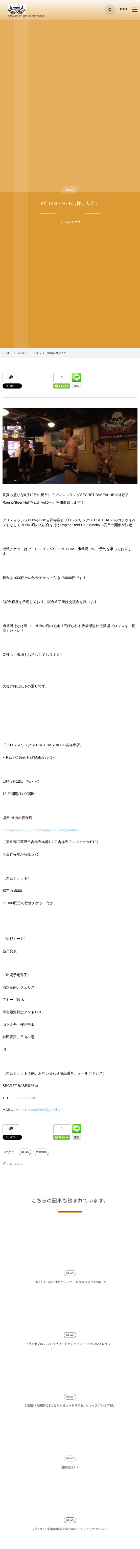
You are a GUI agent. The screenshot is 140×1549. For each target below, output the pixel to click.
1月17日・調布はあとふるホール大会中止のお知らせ (70, 1284)
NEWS (70, 189)
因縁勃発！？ (70, 1469)
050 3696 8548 (24, 1098)
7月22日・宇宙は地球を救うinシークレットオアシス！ (70, 1531)
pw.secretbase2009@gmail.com (39, 1110)
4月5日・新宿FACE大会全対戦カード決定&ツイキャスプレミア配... (70, 1407)
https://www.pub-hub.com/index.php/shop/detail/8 (41, 830)
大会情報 (41, 1152)
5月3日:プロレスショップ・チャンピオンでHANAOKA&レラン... (70, 1346)
